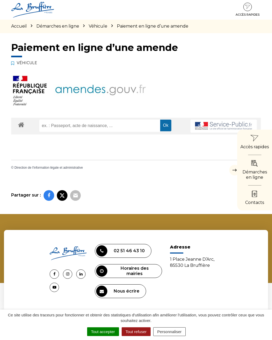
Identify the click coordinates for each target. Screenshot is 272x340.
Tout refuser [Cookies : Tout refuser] (136, 331)
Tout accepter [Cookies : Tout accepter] (103, 331)
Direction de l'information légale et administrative (48, 167)
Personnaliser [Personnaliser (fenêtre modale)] (169, 331)
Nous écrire (117, 291)
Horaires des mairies (122, 271)
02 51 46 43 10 (120, 250)
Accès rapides (248, 9)
